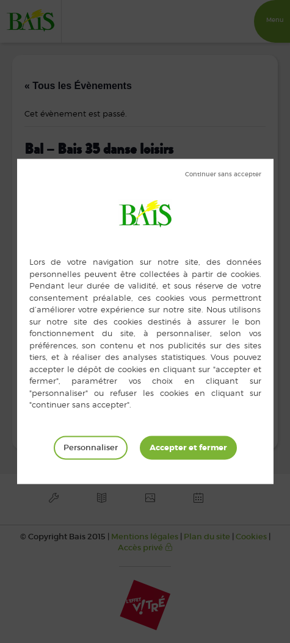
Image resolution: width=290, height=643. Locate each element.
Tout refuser (223, 174)
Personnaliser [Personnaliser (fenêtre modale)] (90, 447)
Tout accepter (188, 448)
